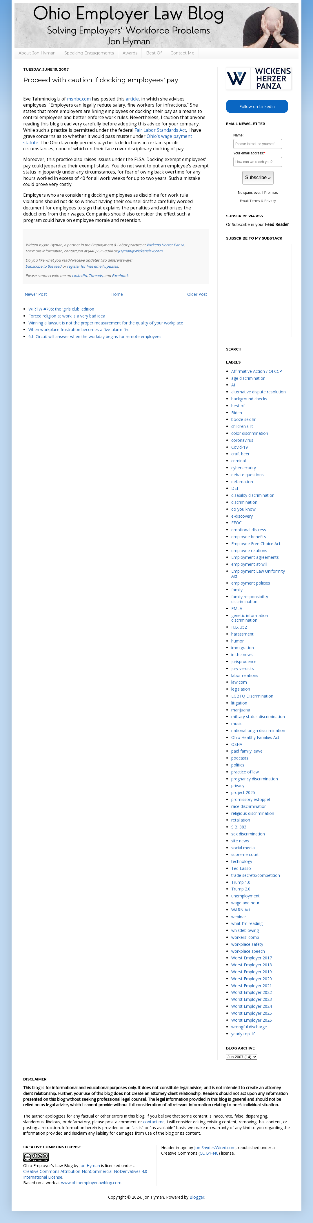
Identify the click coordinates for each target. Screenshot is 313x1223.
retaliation (240, 820)
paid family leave (247, 751)
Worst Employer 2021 (251, 985)
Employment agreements (255, 557)
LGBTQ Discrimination (252, 696)
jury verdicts (242, 668)
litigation (239, 703)
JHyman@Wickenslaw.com (140, 251)
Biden (236, 412)
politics (237, 765)
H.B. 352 (239, 627)
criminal (238, 460)
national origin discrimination (258, 730)
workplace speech (248, 951)
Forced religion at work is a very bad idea (66, 316)
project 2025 (243, 792)
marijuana (240, 710)
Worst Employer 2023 (251, 999)
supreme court (245, 854)
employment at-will (249, 564)
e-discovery (242, 516)
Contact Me (182, 53)
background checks (249, 398)
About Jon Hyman (37, 53)
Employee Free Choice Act (256, 543)
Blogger (197, 1197)
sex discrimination (248, 834)
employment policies (250, 583)
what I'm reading (247, 923)
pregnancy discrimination (254, 779)
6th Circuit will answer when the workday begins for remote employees (94, 336)
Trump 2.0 (240, 889)
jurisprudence (243, 661)
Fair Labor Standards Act (160, 130)
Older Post (197, 294)
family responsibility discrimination (249, 599)
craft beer (240, 454)
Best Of (154, 53)
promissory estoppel (250, 799)
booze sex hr (243, 419)
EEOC (236, 522)
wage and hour (245, 903)
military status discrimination (258, 716)
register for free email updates (92, 266)
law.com (239, 682)
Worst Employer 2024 (251, 1006)
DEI (234, 488)
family (237, 589)
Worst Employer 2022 (251, 992)
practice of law (245, 772)
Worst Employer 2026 (251, 1020)
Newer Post (36, 294)
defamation (242, 481)
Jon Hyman (89, 1165)
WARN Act (241, 909)
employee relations (249, 550)
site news (240, 841)
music (236, 723)
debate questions (247, 474)
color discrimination (249, 433)
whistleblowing (245, 930)
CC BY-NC (209, 1153)
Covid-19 (239, 447)
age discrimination (248, 378)
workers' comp (245, 937)
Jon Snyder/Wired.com (215, 1147)
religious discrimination (252, 813)
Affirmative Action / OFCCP (256, 371)
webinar (238, 916)
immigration (242, 647)
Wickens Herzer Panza (165, 244)
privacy (237, 785)
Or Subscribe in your (257, 224)
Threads (96, 275)
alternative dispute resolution (258, 392)
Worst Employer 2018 (251, 965)
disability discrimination (252, 495)
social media (243, 847)
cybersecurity (243, 467)
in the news (242, 654)
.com (79, 99)
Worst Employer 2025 (251, 1013)
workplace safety (247, 944)
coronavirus (242, 440)
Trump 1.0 (240, 882)
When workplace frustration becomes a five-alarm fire (79, 329)
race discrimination (249, 806)
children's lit (242, 426)
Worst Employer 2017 (251, 958)
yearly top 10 (243, 1033)
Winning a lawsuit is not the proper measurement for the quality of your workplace (105, 323)
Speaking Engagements (89, 53)
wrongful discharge (249, 1026)
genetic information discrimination (249, 618)
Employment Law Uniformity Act (258, 573)
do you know (243, 509)
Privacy (270, 200)
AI (233, 385)
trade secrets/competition (255, 875)
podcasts (239, 758)
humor (237, 641)
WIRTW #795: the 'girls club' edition (61, 309)
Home (117, 294)
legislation (240, 689)
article (132, 99)
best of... (239, 405)
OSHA (236, 744)
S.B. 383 (238, 827)
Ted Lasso (241, 868)
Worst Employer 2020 (251, 978)
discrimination (244, 502)
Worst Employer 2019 (251, 971)
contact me (154, 1122)
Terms (255, 200)
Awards (130, 53)
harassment (242, 634)
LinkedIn (79, 275)
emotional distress (248, 529)
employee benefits (248, 536)
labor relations (244, 675)
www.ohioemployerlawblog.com (91, 1182)
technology (241, 861)
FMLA (236, 608)
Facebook (120, 275)
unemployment (245, 896)
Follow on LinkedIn (257, 106)
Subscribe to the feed (43, 266)
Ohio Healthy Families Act (255, 737)
